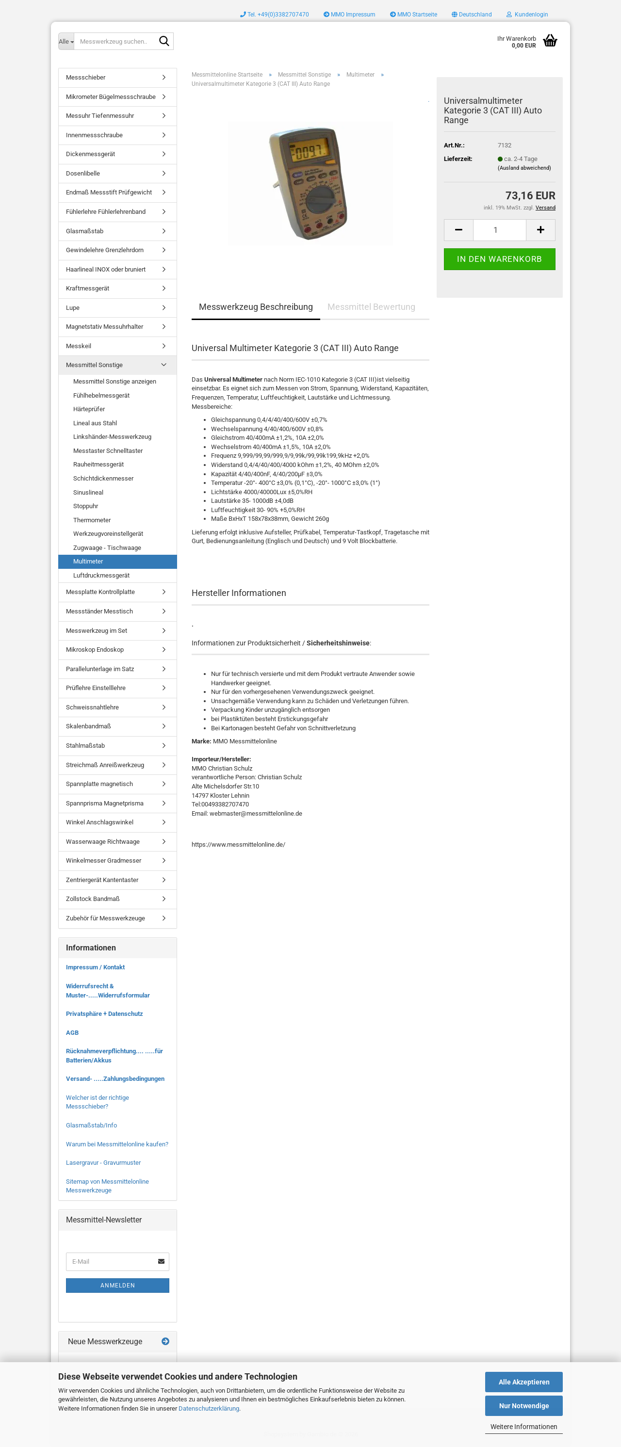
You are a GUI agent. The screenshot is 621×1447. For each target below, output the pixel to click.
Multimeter (88, 561)
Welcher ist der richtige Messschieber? (97, 1102)
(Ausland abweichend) (524, 168)
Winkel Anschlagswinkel (99, 822)
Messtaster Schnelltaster (108, 450)
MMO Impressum (350, 14)
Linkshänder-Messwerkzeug (112, 436)
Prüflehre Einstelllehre (96, 687)
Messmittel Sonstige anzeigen (114, 381)
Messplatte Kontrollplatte (100, 591)
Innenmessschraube (94, 135)
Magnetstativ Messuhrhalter (104, 326)
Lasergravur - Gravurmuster (103, 1162)
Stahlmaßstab (85, 745)
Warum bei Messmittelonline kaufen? (117, 1144)
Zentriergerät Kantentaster (102, 880)
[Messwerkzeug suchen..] (66, 41)
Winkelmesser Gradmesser (103, 860)
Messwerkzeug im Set (96, 630)
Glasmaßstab (84, 231)
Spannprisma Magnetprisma (105, 803)
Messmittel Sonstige (94, 365)
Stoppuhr (85, 506)
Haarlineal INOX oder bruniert (106, 269)
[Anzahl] (499, 230)
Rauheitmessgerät (98, 464)
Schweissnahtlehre (92, 707)
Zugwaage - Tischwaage (107, 547)
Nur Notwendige (524, 1406)
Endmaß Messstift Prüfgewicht (109, 192)
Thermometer (92, 520)
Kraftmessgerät (87, 288)
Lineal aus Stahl (95, 423)
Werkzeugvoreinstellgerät (108, 533)
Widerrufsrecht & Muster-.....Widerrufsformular (108, 990)
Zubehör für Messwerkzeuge (105, 918)
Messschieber (85, 77)
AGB (72, 1032)
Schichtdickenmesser (103, 478)
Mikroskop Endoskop (95, 649)
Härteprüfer (89, 409)
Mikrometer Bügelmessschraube (111, 96)
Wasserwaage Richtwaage (103, 841)
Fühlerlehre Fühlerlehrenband (106, 211)
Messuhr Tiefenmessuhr (100, 115)
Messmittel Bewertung (371, 307)
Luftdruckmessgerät (101, 575)
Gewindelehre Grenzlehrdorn (105, 250)
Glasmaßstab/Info (91, 1125)
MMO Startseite (413, 14)
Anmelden (117, 1285)
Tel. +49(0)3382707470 (274, 14)
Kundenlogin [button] (527, 14)
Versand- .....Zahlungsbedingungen (115, 1078)
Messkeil (78, 346)
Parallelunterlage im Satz (100, 669)
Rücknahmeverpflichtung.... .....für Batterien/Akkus (114, 1055)
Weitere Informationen (523, 1427)
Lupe (73, 307)
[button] (471, 14)
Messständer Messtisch (99, 611)
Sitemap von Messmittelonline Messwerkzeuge (107, 1186)
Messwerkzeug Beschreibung (256, 307)
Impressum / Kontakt (95, 967)
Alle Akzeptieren (524, 1382)
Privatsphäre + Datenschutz (104, 1013)
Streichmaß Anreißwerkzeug (105, 765)
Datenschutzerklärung (209, 1408)
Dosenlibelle (83, 173)
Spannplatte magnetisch (99, 784)
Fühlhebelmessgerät (101, 395)
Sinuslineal (88, 492)
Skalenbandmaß (88, 726)
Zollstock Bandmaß (93, 898)
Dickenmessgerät (90, 154)
